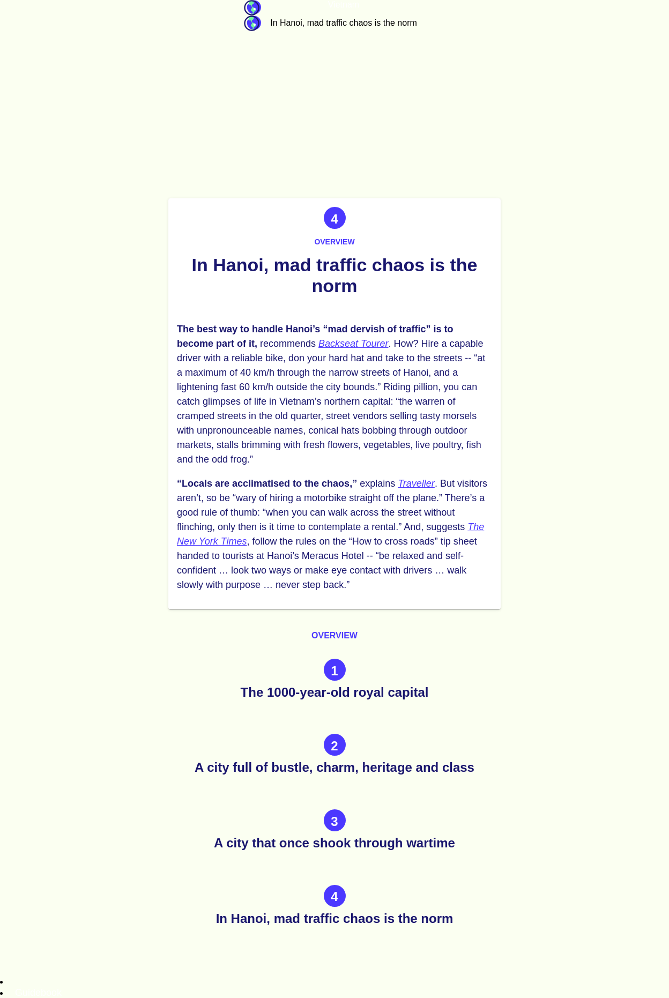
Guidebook (252, 8)
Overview (334, 241)
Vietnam (343, 4)
